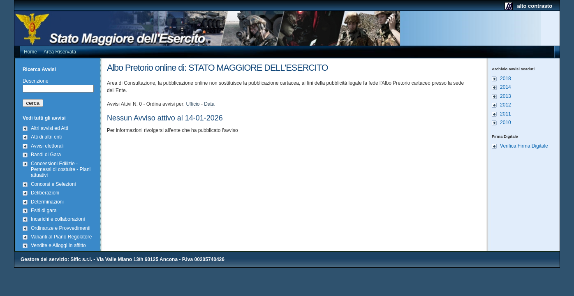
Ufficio (192, 104)
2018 (505, 78)
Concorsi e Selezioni (53, 184)
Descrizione (36, 81)
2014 (505, 87)
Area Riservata (60, 52)
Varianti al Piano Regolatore (61, 237)
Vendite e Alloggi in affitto (58, 245)
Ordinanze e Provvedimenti (60, 228)
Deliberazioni (45, 193)
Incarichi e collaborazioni (58, 219)
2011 (505, 114)
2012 (505, 105)
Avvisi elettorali (47, 146)
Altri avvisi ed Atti (49, 128)
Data (209, 104)
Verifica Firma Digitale (524, 146)
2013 (505, 96)
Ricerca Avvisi (39, 69)
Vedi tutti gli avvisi (44, 118)
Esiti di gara (44, 210)
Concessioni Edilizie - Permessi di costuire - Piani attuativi (60, 169)
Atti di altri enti (46, 137)
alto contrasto (534, 6)
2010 (505, 122)
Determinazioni (47, 202)
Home (30, 52)
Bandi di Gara (46, 154)
